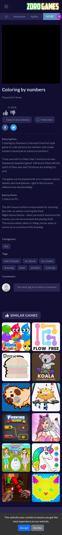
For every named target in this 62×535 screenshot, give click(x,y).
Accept (24, 527)
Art (6, 246)
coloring (50, 267)
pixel (22, 267)
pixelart (35, 267)
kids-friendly (11, 260)
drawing (9, 267)
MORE (50, 16)
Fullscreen (46, 119)
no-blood (30, 260)
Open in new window (17, 119)
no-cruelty (47, 260)
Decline (37, 527)
